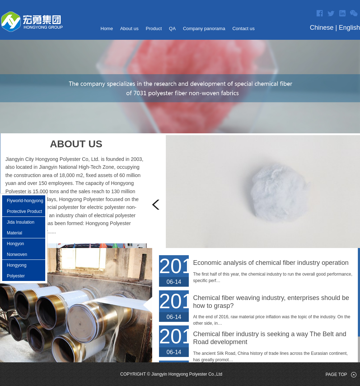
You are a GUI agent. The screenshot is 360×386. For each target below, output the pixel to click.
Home (106, 28)
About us (129, 28)
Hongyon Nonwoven (17, 249)
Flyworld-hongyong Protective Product (25, 206)
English (349, 27)
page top (336, 374)
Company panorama (204, 28)
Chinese (321, 27)
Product (154, 28)
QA (172, 28)
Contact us (243, 28)
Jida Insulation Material (20, 227)
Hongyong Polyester (17, 270)
